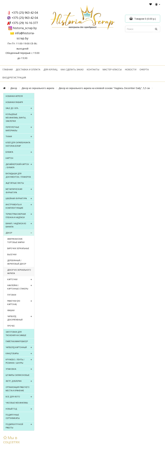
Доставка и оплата (28, 69)
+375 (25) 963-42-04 (25, 12)
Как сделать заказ (72, 69)
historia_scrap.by (25, 28)
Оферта (144, 69)
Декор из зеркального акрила (38, 88)
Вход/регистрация (14, 77)
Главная (7, 69)
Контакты (93, 69)
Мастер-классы (112, 69)
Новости (130, 69)
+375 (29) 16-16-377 (25, 23)
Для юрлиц (50, 69)
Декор (13, 88)
